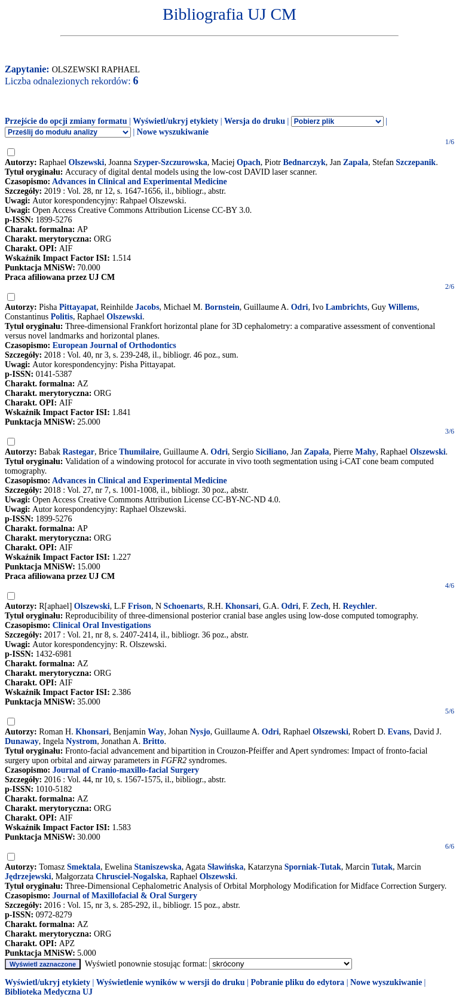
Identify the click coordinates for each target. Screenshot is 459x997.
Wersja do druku (254, 121)
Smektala (83, 866)
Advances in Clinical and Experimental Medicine (139, 181)
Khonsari (242, 606)
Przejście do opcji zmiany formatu (66, 121)
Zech (320, 606)
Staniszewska (157, 866)
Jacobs (147, 307)
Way (156, 731)
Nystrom (81, 741)
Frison (139, 606)
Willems (402, 307)
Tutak (382, 866)
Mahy (365, 451)
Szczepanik (416, 162)
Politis (62, 316)
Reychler (359, 606)
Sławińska (225, 866)
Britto (153, 741)
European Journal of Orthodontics (114, 345)
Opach (249, 162)
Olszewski (87, 162)
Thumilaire (139, 451)
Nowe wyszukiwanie (173, 131)
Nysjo (200, 731)
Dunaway (22, 741)
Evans (399, 731)
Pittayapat (77, 307)
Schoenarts (183, 606)
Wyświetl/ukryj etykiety (175, 121)
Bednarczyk (304, 162)
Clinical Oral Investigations (102, 625)
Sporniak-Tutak (312, 866)
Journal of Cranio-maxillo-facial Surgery (126, 770)
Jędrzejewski (28, 876)
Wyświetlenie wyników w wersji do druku (170, 982)
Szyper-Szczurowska (170, 162)
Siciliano (271, 451)
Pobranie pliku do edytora (297, 982)
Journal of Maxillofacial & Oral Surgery (125, 895)
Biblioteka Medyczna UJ (49, 991)
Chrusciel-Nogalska (131, 876)
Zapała (316, 451)
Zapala (355, 162)
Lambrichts (347, 307)
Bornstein (221, 307)
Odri (299, 307)
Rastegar (78, 451)
